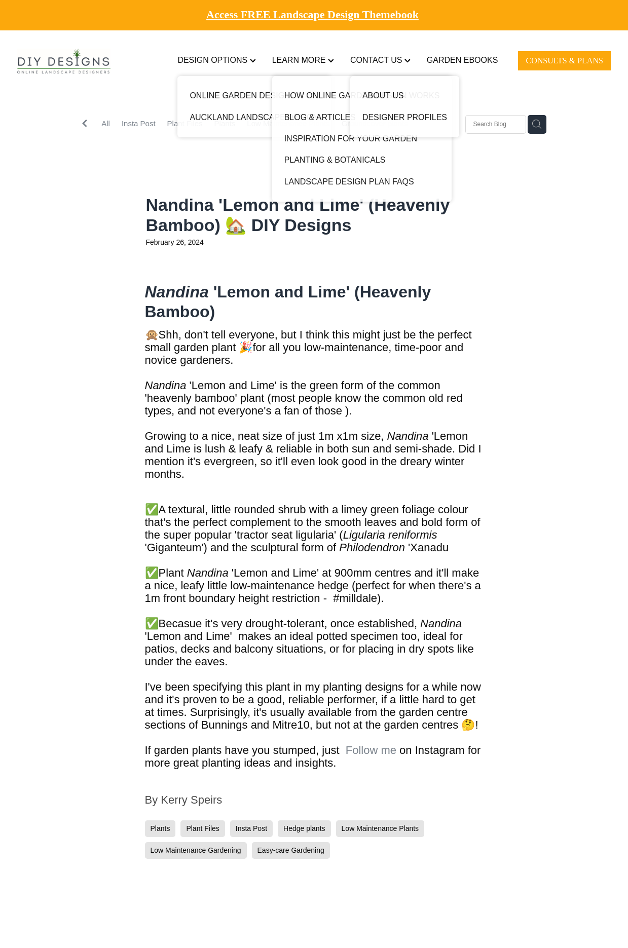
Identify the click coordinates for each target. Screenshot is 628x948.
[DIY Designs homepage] (76, 61)
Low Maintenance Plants (288, 123)
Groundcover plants (375, 123)
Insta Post (139, 123)
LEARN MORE (303, 60)
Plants (225, 123)
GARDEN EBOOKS (462, 60)
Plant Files (185, 123)
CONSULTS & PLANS (564, 60)
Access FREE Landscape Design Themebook (312, 14)
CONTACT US (380, 60)
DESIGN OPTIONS (216, 60)
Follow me (371, 750)
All (105, 123)
